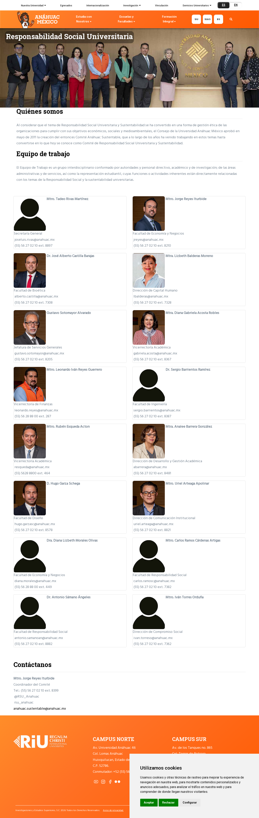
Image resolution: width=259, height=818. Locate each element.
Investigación (132, 6)
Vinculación (161, 5)
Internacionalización (97, 5)
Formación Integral (169, 19)
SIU (196, 19)
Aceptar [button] (149, 802)
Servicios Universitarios (197, 6)
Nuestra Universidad (33, 6)
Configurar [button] (190, 802)
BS (218, 19)
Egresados (66, 5)
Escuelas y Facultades (126, 19)
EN (236, 5)
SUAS (207, 19)
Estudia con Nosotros (84, 19)
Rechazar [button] (168, 802)
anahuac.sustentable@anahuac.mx (39, 709)
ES (223, 5)
